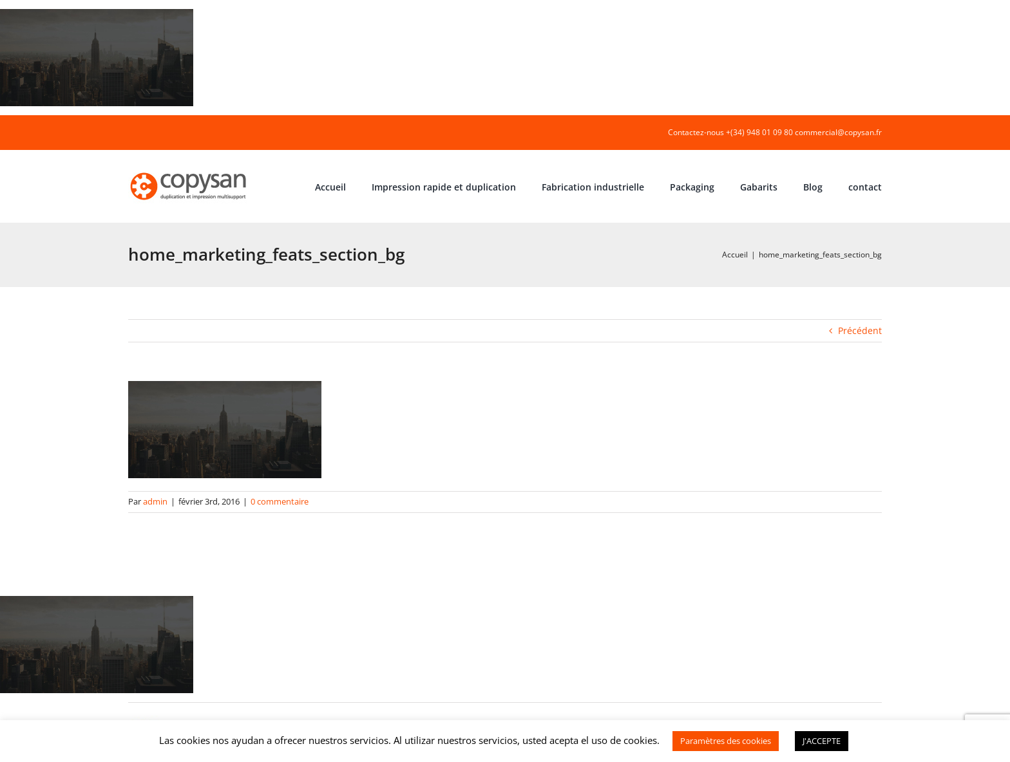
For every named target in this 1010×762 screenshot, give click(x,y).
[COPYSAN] (189, 171)
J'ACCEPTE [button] (822, 741)
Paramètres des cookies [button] (725, 741)
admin (155, 501)
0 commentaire (280, 501)
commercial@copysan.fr (838, 132)
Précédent (860, 330)
